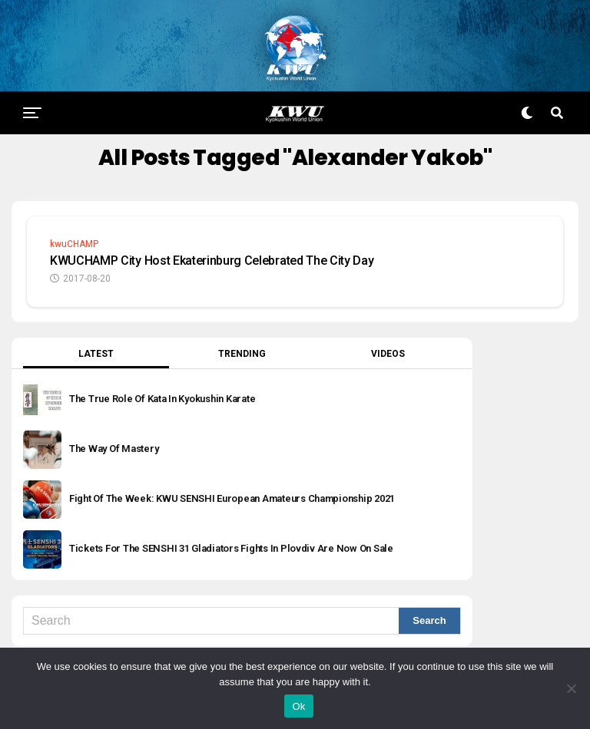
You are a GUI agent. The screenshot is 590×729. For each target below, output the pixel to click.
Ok (298, 706)
